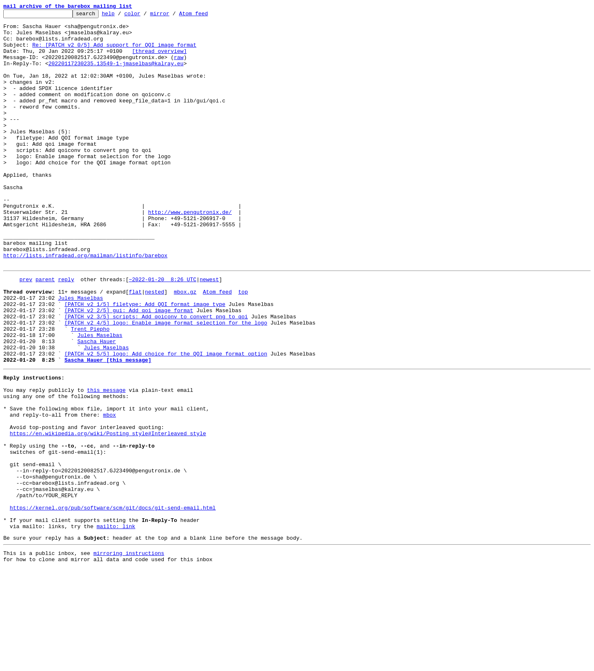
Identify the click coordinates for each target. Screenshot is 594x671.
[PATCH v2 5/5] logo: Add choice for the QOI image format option (165, 420)
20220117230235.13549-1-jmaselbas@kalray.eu (116, 74)
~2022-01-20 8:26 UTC (162, 331)
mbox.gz (185, 346)
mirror (172, 15)
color (145, 15)
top (243, 346)
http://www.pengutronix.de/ (190, 252)
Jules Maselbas (80, 353)
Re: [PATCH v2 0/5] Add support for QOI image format (114, 52)
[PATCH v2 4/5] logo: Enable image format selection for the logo (165, 383)
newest (209, 331)
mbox (109, 491)
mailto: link (116, 625)
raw (178, 67)
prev (25, 331)
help (121, 15)
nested (154, 346)
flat (135, 346)
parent (45, 331)
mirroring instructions (128, 654)
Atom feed (206, 15)
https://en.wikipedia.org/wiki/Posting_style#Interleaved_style (108, 513)
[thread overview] (159, 59)
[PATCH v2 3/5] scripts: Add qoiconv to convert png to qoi (156, 375)
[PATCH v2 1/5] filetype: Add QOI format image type (144, 361)
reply (66, 331)
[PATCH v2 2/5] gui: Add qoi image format (128, 368)
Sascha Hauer (96, 405)
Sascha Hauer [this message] (107, 428)
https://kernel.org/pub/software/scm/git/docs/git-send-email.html (113, 603)
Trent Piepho (90, 390)
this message (106, 461)
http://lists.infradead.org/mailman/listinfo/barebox (85, 304)
